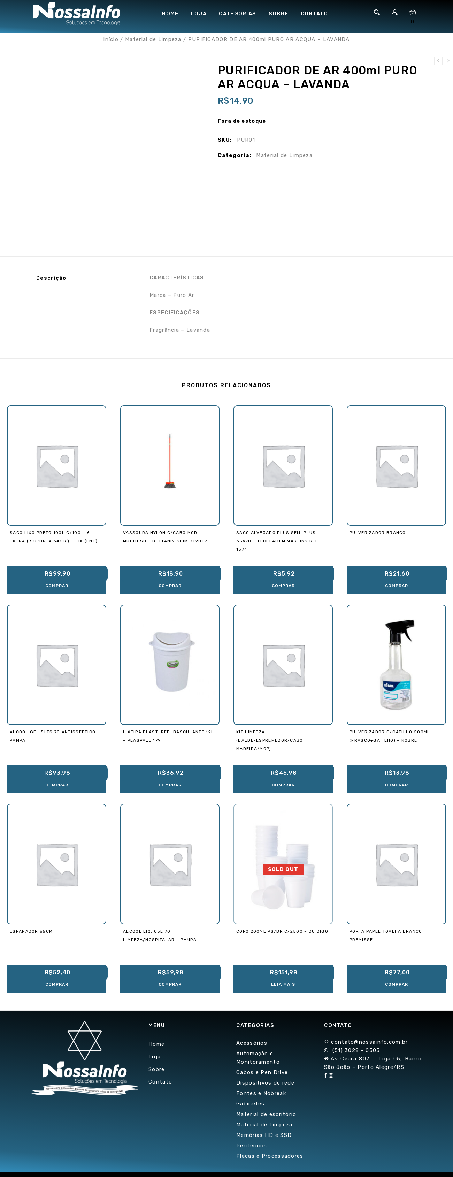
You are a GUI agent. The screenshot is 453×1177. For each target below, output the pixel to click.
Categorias (237, 13)
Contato (314, 13)
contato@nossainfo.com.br (369, 1042)
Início (110, 39)
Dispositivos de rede (265, 1083)
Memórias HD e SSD (264, 1135)
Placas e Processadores (270, 1156)
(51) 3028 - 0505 (356, 1050)
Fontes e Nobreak (261, 1093)
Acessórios (251, 1043)
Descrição (51, 278)
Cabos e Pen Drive (262, 1072)
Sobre (279, 13)
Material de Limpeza (153, 39)
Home (170, 13)
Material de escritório (266, 1114)
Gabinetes (250, 1104)
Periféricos (251, 1145)
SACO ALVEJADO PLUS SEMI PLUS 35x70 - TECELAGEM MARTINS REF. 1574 (448, 61)
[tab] (81, 278)
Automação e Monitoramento (258, 1057)
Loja (199, 13)
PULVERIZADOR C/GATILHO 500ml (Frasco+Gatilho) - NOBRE (438, 61)
